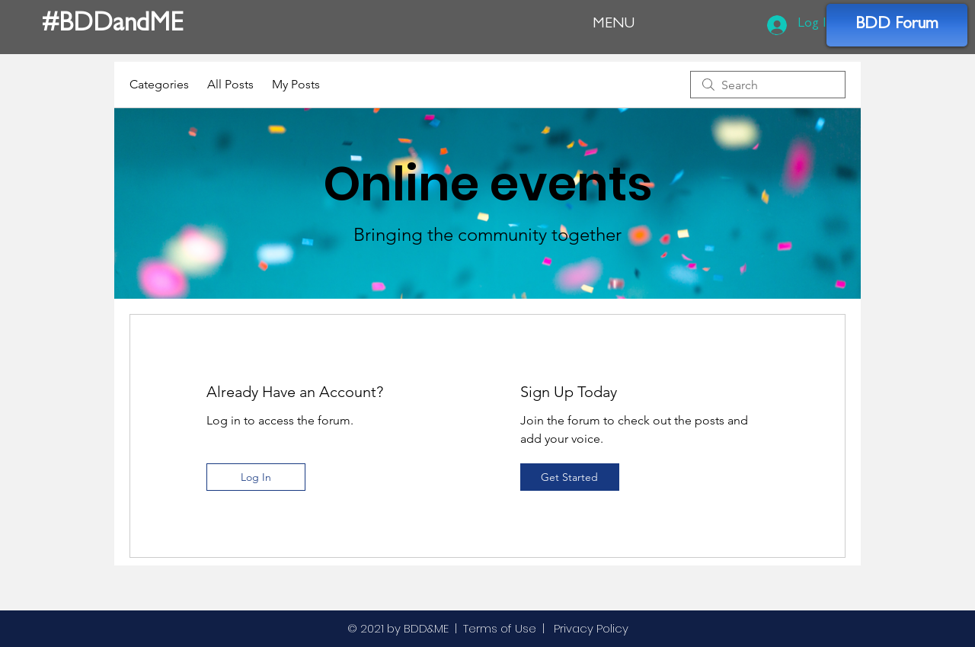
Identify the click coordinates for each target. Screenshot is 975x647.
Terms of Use (499, 628)
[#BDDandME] (118, 26)
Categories (159, 84)
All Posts (230, 84)
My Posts (296, 84)
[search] (768, 84)
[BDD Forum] (896, 25)
